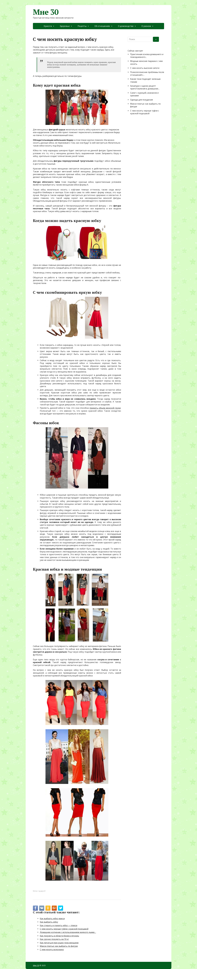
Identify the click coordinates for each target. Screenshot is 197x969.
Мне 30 (46, 12)
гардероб (41, 891)
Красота (48, 26)
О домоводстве (125, 26)
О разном (146, 26)
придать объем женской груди (105, 408)
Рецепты (82, 26)
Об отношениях (102, 26)
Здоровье (65, 26)
